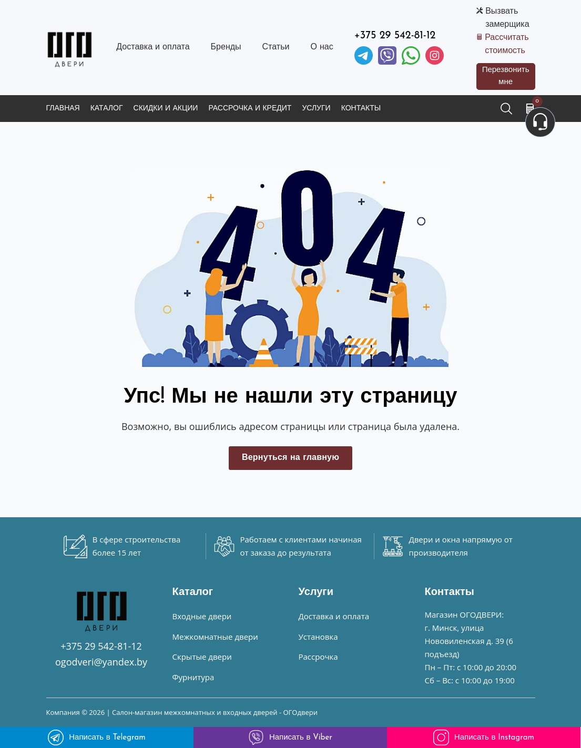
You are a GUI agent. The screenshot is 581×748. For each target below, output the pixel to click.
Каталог (106, 108)
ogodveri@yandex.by (101, 661)
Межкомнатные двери (215, 636)
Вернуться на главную (290, 458)
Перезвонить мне (505, 76)
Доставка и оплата (152, 47)
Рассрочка (318, 656)
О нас (321, 47)
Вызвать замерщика (507, 18)
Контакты (361, 108)
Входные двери (202, 616)
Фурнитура (193, 677)
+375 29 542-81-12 (395, 35)
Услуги (316, 108)
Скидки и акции (166, 108)
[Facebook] (411, 55)
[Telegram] (363, 55)
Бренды (226, 47)
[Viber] (387, 55)
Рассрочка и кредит (249, 108)
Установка (318, 636)
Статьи (276, 47)
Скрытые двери (202, 656)
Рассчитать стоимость (507, 44)
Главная (63, 108)
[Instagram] (434, 55)
